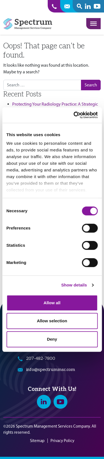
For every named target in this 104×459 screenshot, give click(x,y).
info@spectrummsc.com (50, 369)
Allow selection (52, 320)
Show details (74, 285)
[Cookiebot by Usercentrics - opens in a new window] (74, 115)
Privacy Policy (62, 440)
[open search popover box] (79, 6)
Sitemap (37, 440)
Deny (52, 339)
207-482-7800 (40, 358)
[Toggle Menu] (93, 24)
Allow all (52, 302)
